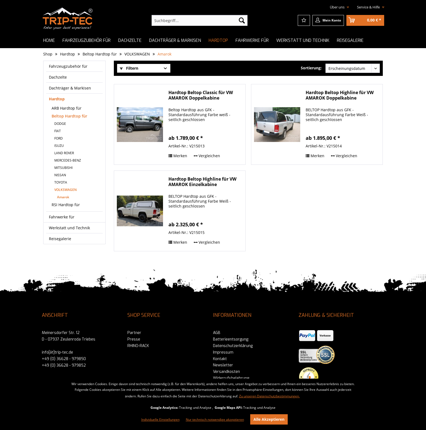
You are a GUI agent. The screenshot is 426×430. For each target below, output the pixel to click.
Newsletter (223, 365)
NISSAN (60, 175)
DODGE (60, 123)
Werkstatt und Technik (69, 227)
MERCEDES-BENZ (67, 160)
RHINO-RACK (138, 345)
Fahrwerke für (61, 216)
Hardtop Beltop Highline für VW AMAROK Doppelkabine (340, 95)
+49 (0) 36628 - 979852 (64, 365)
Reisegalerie (60, 238)
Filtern (129, 68)
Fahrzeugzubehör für (68, 66)
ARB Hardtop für (67, 108)
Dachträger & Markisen (70, 88)
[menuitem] (200, 20)
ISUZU (59, 145)
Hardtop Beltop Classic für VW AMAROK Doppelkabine (200, 95)
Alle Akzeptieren (268, 419)
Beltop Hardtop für (69, 116)
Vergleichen (207, 155)
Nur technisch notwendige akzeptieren (215, 419)
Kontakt (220, 358)
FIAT (57, 131)
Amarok (63, 197)
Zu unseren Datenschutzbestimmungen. (269, 396)
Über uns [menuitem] (337, 7)
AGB (216, 332)
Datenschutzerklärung (233, 345)
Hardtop (57, 98)
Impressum (223, 352)
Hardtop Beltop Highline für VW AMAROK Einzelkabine (202, 181)
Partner (134, 332)
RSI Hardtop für (66, 204)
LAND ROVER (64, 153)
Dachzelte (58, 77)
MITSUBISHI (63, 167)
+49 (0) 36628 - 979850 (64, 358)
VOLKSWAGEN (65, 189)
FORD (58, 138)
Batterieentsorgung (230, 339)
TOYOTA (60, 182)
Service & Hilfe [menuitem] (369, 7)
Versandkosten (226, 371)
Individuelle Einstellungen (160, 419)
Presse (133, 339)
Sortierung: (311, 67)
